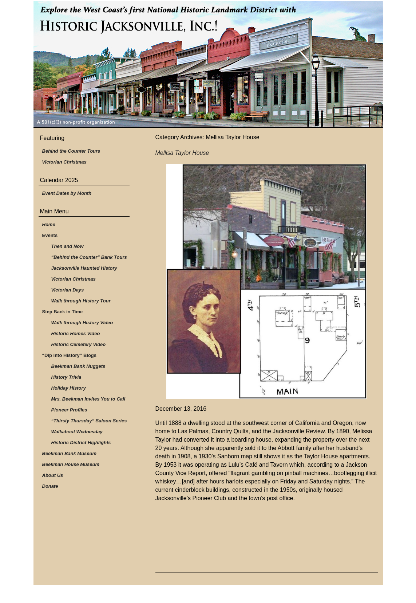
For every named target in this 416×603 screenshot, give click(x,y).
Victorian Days (67, 290)
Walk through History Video (82, 322)
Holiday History (68, 388)
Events (50, 235)
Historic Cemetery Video (78, 344)
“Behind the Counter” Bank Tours (89, 257)
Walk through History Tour (81, 300)
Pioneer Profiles (69, 410)
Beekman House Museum (71, 464)
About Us (52, 475)
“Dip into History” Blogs (69, 355)
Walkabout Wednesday (77, 431)
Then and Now (67, 246)
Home (48, 224)
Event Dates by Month (67, 193)
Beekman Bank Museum (69, 453)
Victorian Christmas (64, 162)
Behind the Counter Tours (71, 151)
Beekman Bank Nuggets (78, 366)
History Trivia (66, 377)
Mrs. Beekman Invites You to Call (88, 399)
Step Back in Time (62, 311)
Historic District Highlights (81, 442)
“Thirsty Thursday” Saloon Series (89, 420)
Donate (50, 486)
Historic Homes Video (75, 333)
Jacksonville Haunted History (84, 268)
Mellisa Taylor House (182, 153)
